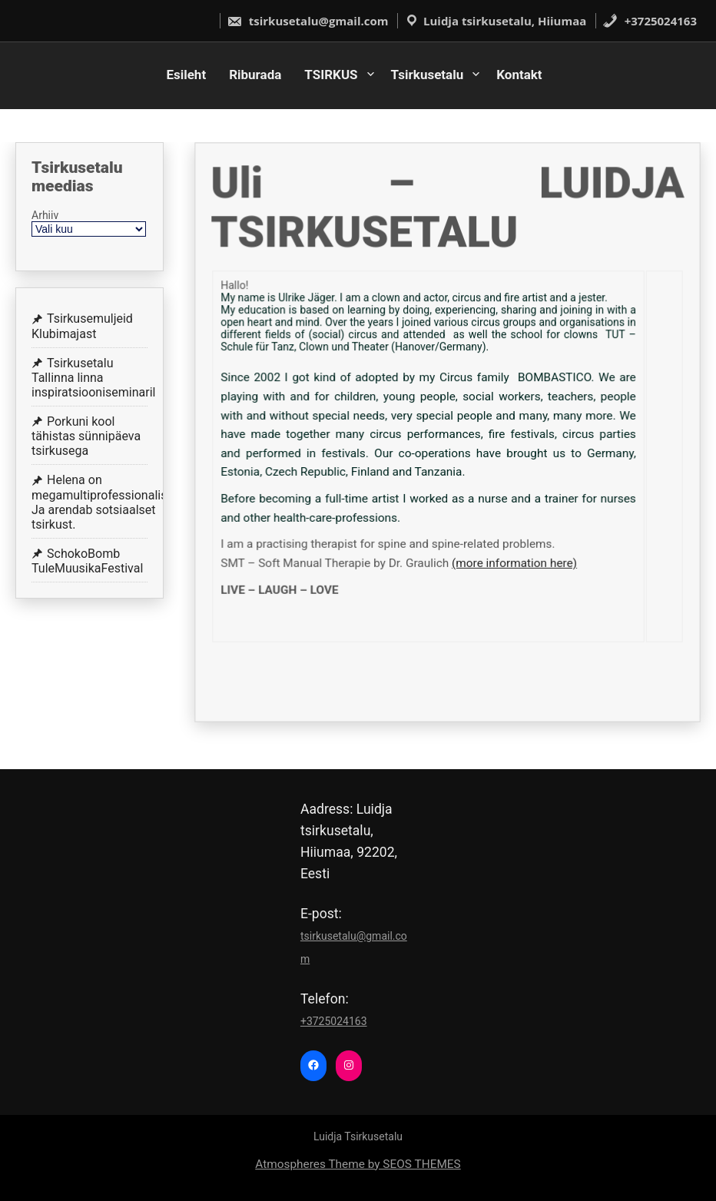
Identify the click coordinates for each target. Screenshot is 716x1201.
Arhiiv (44, 215)
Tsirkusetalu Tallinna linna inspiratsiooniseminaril (93, 378)
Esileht (186, 74)
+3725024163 (649, 20)
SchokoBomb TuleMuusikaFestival (87, 561)
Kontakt (519, 74)
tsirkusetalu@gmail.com (308, 20)
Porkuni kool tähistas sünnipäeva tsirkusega (86, 436)
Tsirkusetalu (427, 74)
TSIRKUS (330, 74)
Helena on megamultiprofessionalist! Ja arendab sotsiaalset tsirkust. (102, 502)
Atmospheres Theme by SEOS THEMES (357, 1164)
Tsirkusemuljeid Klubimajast (82, 325)
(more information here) (513, 560)
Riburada (255, 74)
